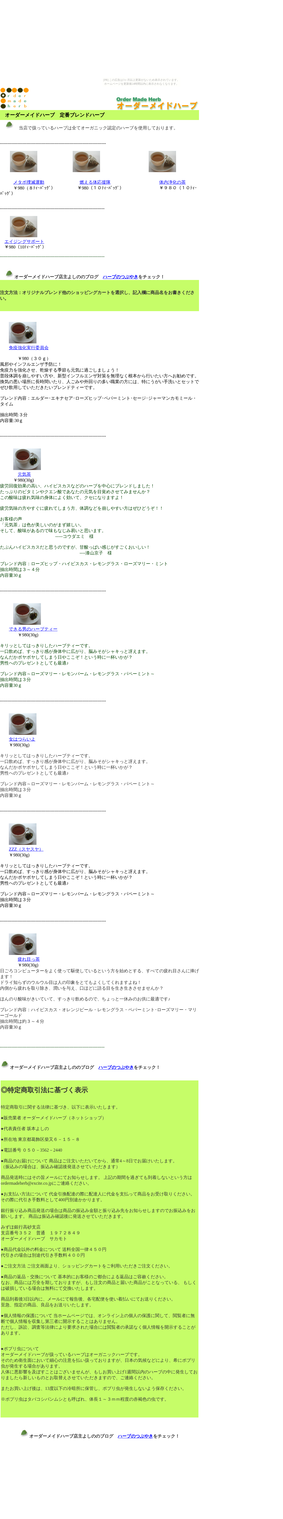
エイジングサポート (24, 241)
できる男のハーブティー (33, 629)
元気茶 (24, 474)
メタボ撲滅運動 (28, 182)
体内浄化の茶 (172, 182)
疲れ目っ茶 (29, 959)
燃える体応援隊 (95, 182)
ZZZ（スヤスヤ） (26, 849)
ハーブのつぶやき (120, 276)
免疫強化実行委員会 (29, 347)
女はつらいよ (22, 739)
